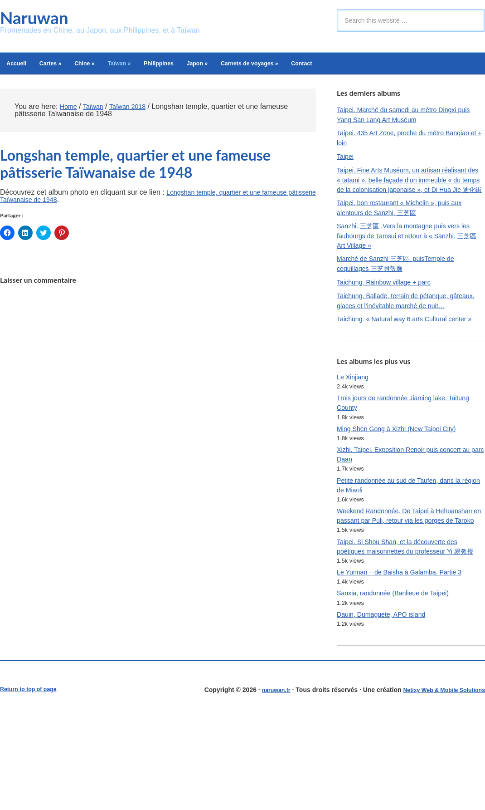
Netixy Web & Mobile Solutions (438, 781)
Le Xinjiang (355, 428)
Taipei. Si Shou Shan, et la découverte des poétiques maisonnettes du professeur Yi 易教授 (411, 628)
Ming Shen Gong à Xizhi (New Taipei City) (404, 484)
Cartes (62, 66)
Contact (367, 66)
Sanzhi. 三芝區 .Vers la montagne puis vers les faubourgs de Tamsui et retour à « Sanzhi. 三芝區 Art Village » (410, 260)
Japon (242, 66)
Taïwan (147, 66)
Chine (104, 66)
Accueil (20, 66)
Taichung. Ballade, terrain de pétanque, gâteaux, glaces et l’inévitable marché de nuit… (402, 334)
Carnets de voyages (305, 66)
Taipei (346, 165)
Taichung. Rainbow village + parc (390, 309)
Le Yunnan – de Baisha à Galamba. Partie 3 (407, 661)
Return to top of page (32, 781)
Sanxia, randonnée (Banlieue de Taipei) (400, 683)
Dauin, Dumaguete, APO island (387, 705)
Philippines (196, 66)
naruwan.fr (263, 781)
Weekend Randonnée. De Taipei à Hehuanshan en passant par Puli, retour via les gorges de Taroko (406, 583)
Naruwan (39, 18)
